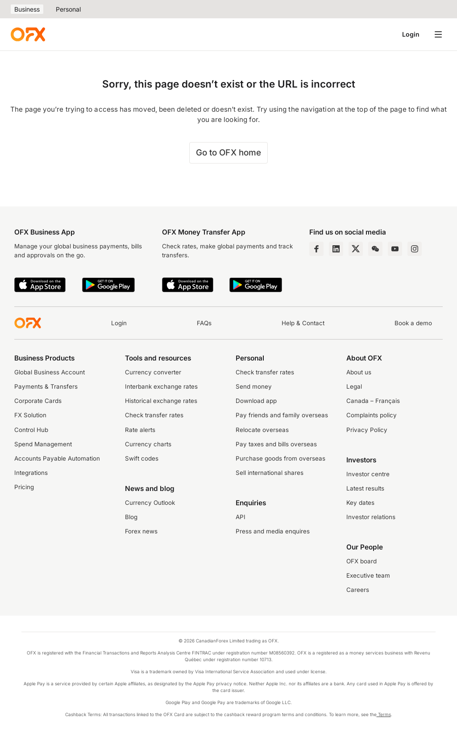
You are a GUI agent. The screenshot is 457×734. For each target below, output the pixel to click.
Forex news (141, 531)
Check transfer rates (154, 415)
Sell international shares (269, 472)
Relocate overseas (262, 429)
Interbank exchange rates (161, 386)
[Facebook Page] (316, 249)
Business (27, 9)
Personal (68, 9)
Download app (256, 400)
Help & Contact (303, 323)
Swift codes (141, 458)
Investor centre (368, 474)
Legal (354, 386)
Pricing (24, 487)
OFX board (361, 561)
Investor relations (370, 516)
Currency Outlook (150, 502)
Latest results (365, 488)
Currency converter (153, 372)
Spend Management (43, 444)
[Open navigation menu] (438, 34)
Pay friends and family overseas (282, 415)
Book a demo (413, 323)
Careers (357, 589)
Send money (254, 386)
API (240, 516)
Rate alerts (140, 429)
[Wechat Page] (375, 249)
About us (358, 372)
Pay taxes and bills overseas (276, 444)
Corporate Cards (38, 400)
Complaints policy (371, 415)
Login (411, 34)
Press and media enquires (273, 531)
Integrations (31, 472)
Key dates (360, 502)
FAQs (204, 323)
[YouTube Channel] (395, 249)
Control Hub (31, 429)
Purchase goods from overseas (280, 458)
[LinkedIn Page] (336, 249)
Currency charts (148, 444)
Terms (384, 714)
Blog (131, 516)
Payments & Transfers (46, 386)
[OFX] (28, 34)
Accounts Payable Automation (57, 458)
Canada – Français (373, 400)
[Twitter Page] (356, 249)
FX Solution (30, 415)
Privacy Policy (366, 429)
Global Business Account (49, 372)
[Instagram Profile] (414, 249)
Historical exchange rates (161, 400)
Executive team (368, 575)
